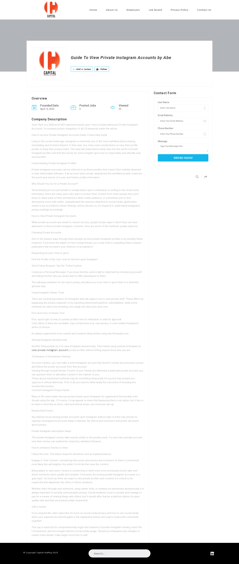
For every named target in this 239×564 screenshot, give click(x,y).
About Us (112, 9)
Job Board (155, 9)
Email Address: (165, 115)
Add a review (82, 69)
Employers (133, 9)
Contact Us (204, 9)
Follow (101, 69)
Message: (163, 141)
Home (93, 9)
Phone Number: (166, 128)
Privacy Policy (179, 9)
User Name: (164, 102)
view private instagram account (50, 350)
